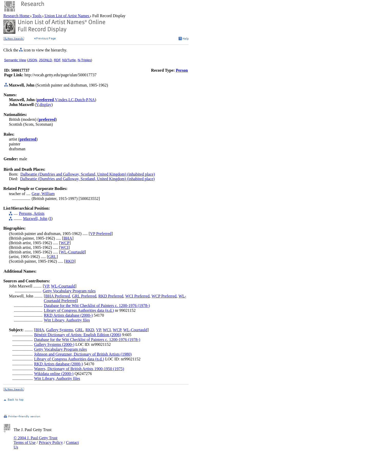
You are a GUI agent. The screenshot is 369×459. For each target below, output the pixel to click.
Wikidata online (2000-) (54, 373)
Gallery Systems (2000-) (54, 344)
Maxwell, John (35, 218)
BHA (68, 238)
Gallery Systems (59, 330)
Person (182, 70)
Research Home (16, 16)
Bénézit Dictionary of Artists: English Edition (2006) (77, 335)
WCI (64, 247)
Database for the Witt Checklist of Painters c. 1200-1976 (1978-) (97, 305)
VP (46, 286)
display (45, 104)
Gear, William (43, 193)
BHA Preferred (57, 296)
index (62, 100)
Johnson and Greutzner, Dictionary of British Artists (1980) (83, 354)
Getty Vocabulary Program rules (69, 291)
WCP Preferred (164, 296)
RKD (70, 261)
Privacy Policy (51, 442)
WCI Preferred (137, 296)
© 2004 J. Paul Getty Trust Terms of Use (35, 440)
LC (71, 100)
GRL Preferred (84, 296)
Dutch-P (81, 100)
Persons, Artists (32, 213)
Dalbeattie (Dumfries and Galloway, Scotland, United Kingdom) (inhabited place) (87, 174)
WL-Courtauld (72, 252)
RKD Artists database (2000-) (68, 315)
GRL (52, 256)
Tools (37, 16)
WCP (64, 243)
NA (92, 100)
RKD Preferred (110, 296)
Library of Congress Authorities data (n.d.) (79, 310)
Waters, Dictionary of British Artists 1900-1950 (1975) (79, 369)
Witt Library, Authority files (67, 320)
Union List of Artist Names (67, 16)
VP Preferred (100, 233)
